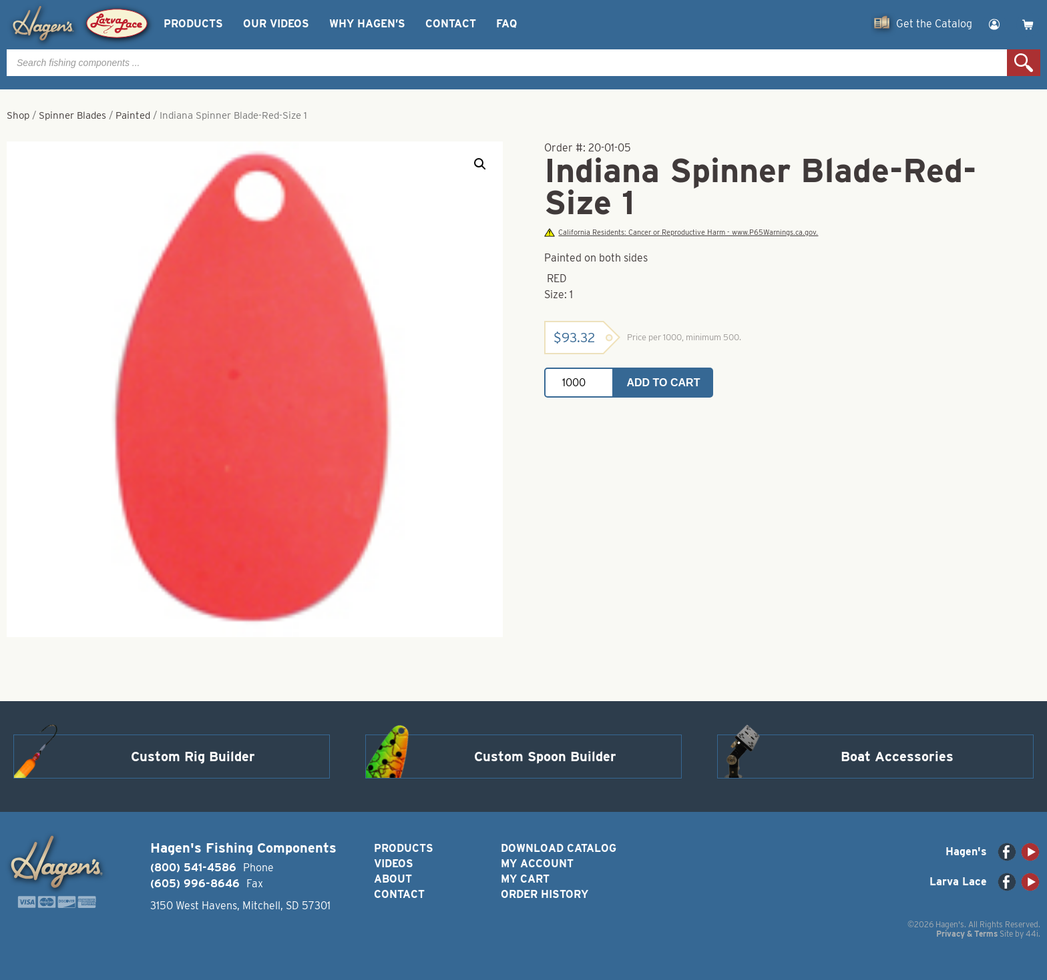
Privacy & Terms (967, 934)
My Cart (525, 879)
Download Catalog (558, 848)
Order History (544, 894)
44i (1032, 934)
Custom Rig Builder (193, 757)
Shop (18, 115)
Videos (393, 863)
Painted (133, 115)
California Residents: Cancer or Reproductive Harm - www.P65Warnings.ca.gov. (681, 232)
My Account (537, 863)
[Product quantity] (579, 383)
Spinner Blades (72, 115)
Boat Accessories (897, 757)
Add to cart (663, 382)
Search (1023, 62)
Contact (450, 23)
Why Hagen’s (367, 23)
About (393, 879)
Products (193, 23)
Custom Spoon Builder (545, 757)
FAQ (506, 23)
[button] (480, 164)
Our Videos (276, 23)
